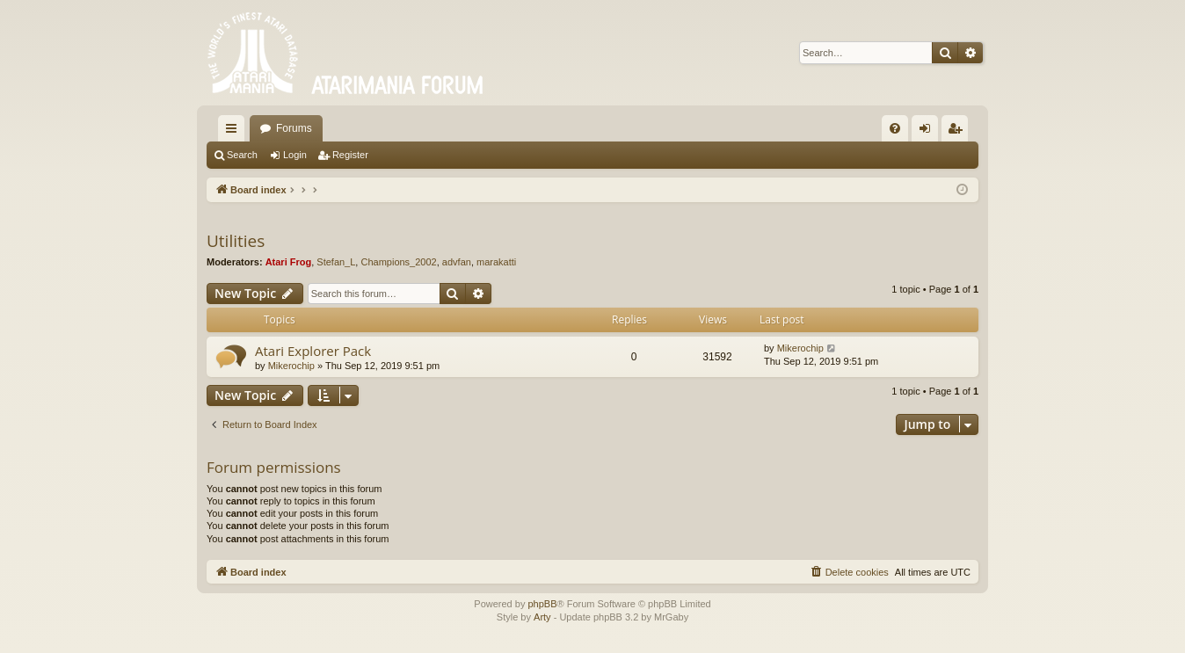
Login (295, 154)
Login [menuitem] (929, 131)
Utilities (236, 240)
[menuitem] (895, 128)
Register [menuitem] (958, 131)
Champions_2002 (398, 262)
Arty (542, 617)
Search (242, 154)
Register (350, 154)
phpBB (541, 604)
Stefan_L (335, 262)
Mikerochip (291, 365)
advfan (456, 262)
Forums (294, 128)
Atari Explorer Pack (313, 350)
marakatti (496, 262)
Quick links (234, 131)
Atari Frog (288, 262)
